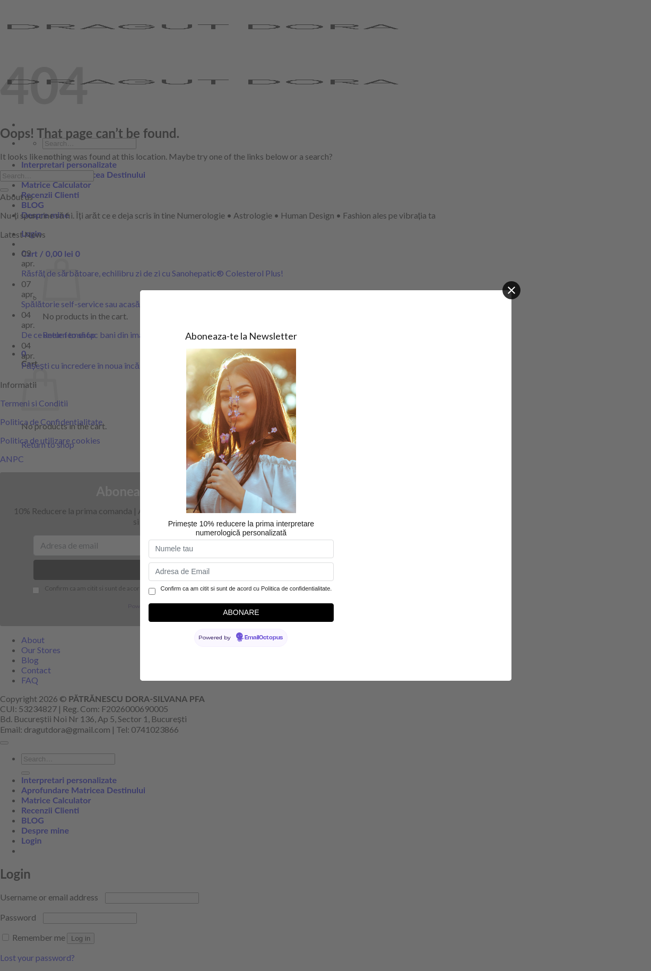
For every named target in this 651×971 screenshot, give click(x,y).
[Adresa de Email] (241, 571)
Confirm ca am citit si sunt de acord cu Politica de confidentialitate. (246, 588)
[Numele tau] (241, 549)
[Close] (511, 290)
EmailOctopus (264, 637)
